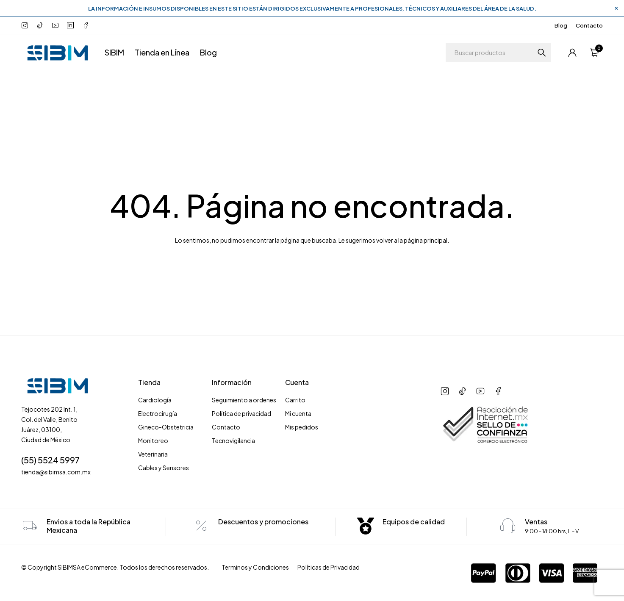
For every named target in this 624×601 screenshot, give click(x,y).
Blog (561, 25)
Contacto (589, 25)
